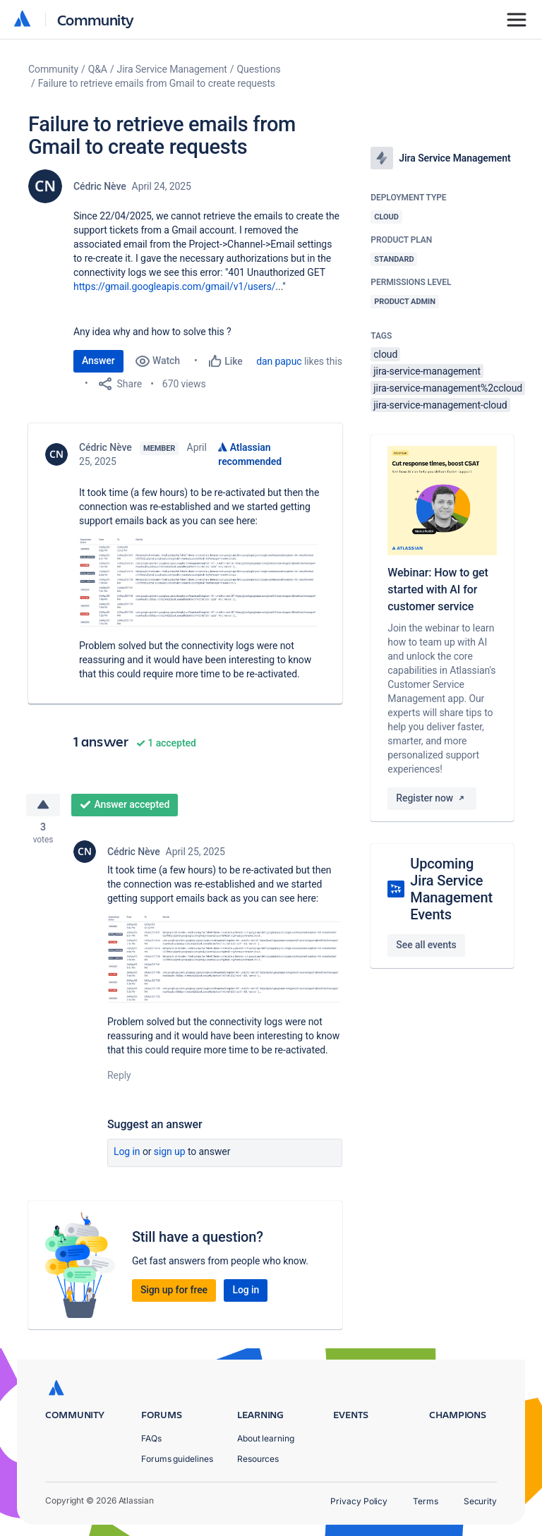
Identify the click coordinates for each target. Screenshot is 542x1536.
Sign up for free (173, 1291)
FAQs (151, 1438)
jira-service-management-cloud (440, 405)
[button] (199, 581)
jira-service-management (427, 371)
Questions (259, 69)
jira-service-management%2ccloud (447, 388)
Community (95, 19)
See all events (426, 944)
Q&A (97, 69)
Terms (425, 1501)
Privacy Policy (358, 1501)
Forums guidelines (177, 1458)
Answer (98, 360)
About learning (265, 1438)
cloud (385, 354)
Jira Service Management (172, 69)
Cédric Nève (99, 186)
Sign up (170, 1153)
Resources (258, 1458)
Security (480, 1501)
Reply (119, 1076)
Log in (127, 1153)
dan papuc (278, 361)
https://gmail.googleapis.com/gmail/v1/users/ (174, 286)
